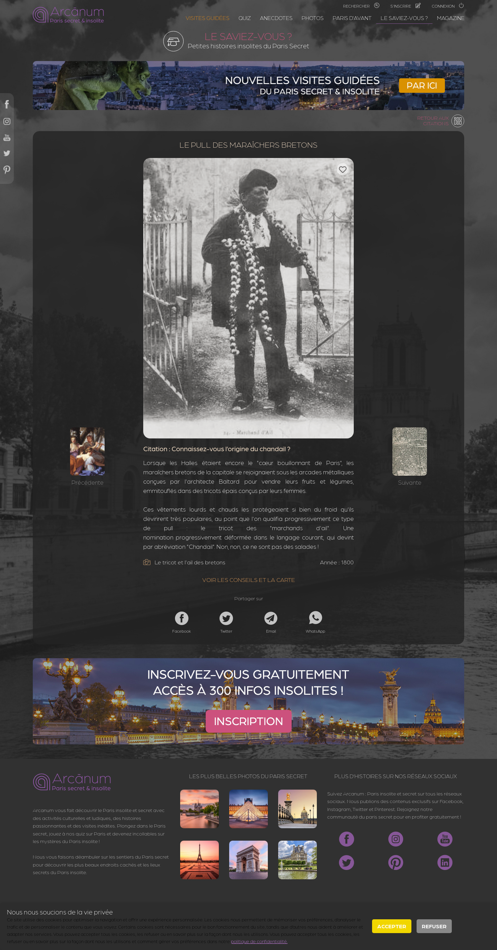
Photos (313, 17)
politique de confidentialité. (259, 941)
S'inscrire (405, 6)
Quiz (244, 17)
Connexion (448, 6)
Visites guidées (208, 17)
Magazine (451, 17)
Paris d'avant (352, 17)
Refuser (434, 926)
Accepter (391, 926)
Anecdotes (276, 17)
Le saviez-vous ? (404, 17)
